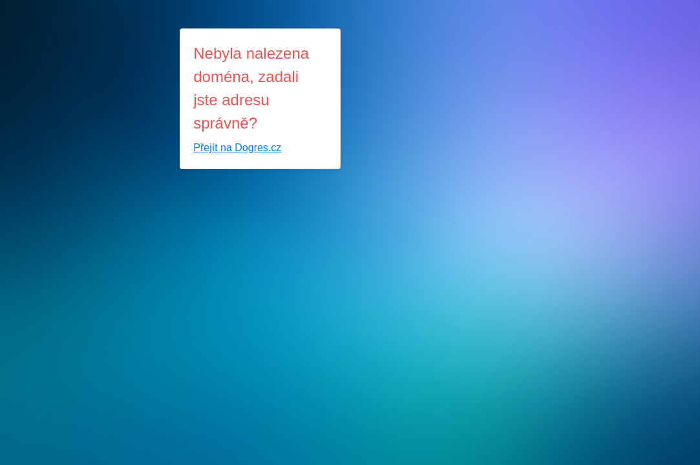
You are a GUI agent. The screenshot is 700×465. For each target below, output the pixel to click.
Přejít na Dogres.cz (237, 147)
